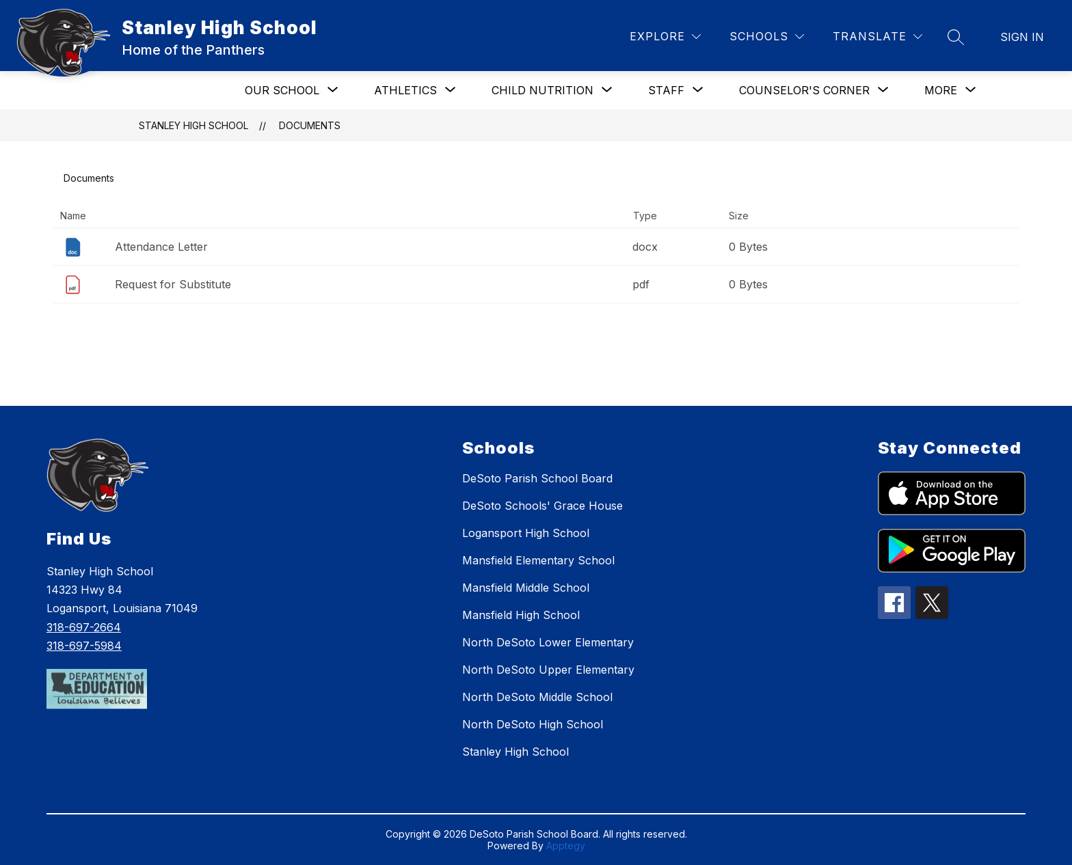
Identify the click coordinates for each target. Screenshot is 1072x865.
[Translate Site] (877, 36)
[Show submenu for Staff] (666, 90)
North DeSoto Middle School (537, 697)
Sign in (1022, 37)
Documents (309, 125)
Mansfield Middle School (525, 587)
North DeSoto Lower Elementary (548, 642)
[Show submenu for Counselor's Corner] (804, 90)
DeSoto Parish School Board (537, 478)
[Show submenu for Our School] (282, 90)
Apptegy (565, 845)
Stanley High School (193, 125)
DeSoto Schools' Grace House (542, 505)
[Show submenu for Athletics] (405, 90)
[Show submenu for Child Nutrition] (542, 90)
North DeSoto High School (532, 724)
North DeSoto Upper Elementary (548, 669)
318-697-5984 (84, 646)
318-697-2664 (83, 627)
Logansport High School (525, 533)
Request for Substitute (173, 284)
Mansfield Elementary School (538, 560)
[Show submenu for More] (940, 90)
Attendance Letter (161, 246)
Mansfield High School (521, 615)
